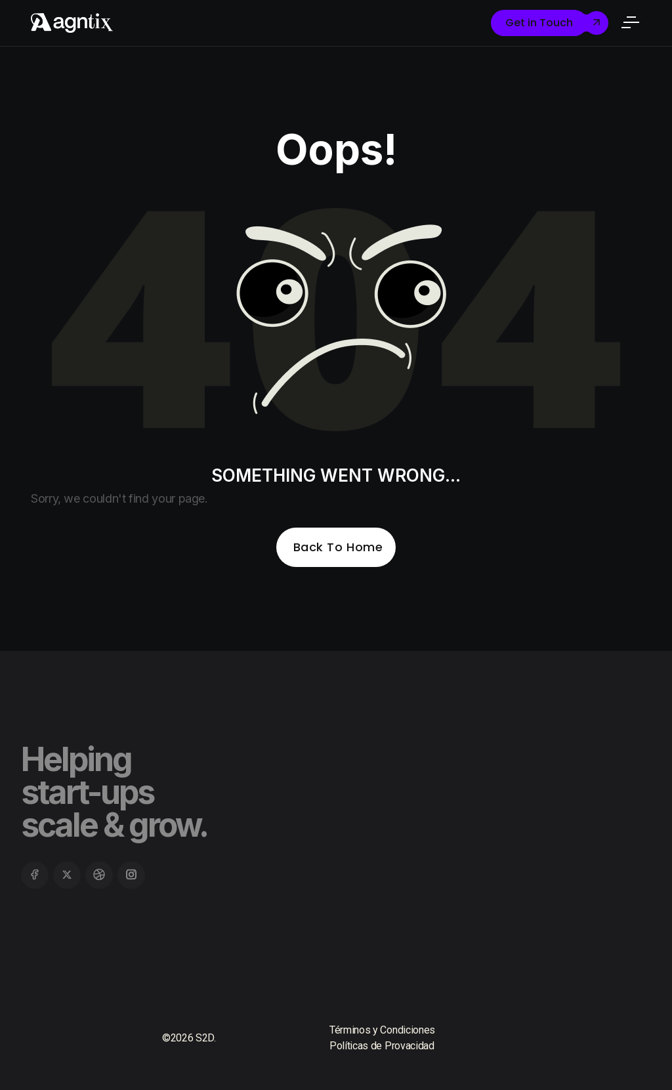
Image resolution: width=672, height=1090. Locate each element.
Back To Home (338, 547)
